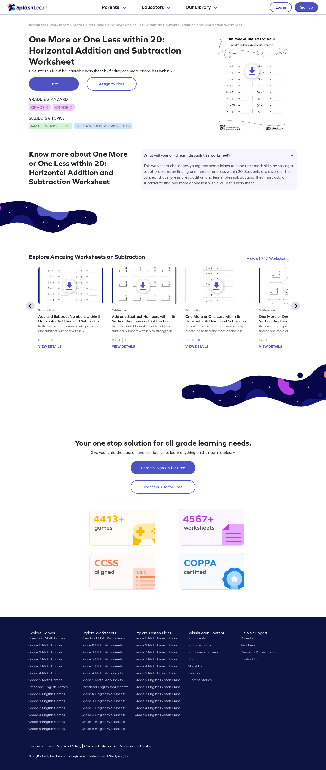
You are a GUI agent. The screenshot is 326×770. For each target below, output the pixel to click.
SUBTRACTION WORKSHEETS (103, 126)
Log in (281, 7)
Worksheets (59, 25)
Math (77, 25)
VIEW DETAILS (49, 346)
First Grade (95, 25)
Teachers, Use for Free (162, 487)
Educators (156, 7)
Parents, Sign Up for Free (163, 468)
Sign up (306, 7)
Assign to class (111, 84)
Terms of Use (41, 746)
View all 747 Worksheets (268, 258)
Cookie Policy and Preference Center (118, 746)
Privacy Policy (68, 746)
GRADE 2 (63, 107)
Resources (37, 25)
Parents (114, 7)
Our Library (201, 7)
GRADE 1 (39, 107)
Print (54, 84)
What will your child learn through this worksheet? (218, 155)
